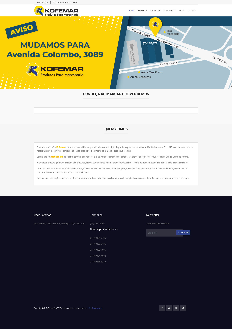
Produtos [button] (155, 10)
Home (131, 10)
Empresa (142, 10)
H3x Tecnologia (95, 308)
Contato (192, 10)
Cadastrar (183, 233)
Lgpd (181, 10)
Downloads (169, 10)
